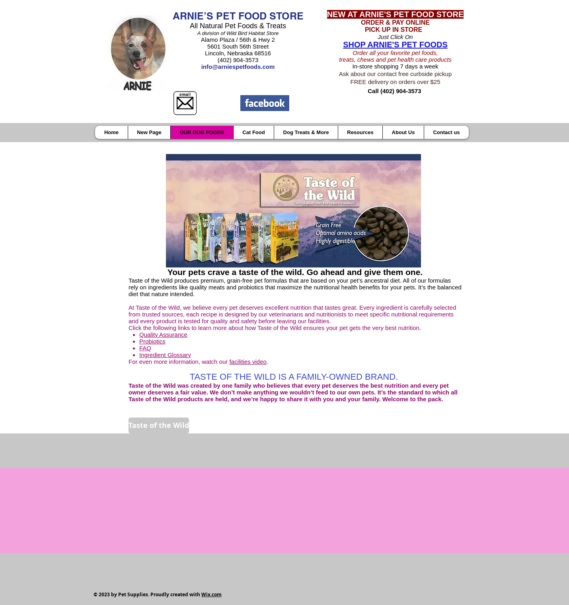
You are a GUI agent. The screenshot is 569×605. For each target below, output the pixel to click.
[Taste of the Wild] (159, 425)
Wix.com (211, 594)
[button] (360, 132)
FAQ (145, 348)
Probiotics (152, 341)
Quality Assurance (163, 334)
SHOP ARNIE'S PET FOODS (395, 44)
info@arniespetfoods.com (238, 66)
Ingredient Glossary (165, 354)
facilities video (247, 361)
